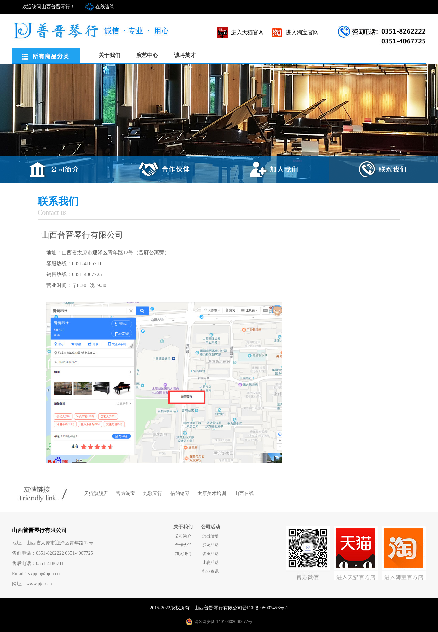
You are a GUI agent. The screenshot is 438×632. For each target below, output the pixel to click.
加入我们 (183, 553)
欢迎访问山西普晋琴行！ (48, 6)
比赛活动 (210, 562)
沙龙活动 (210, 544)
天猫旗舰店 (96, 493)
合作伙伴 (183, 544)
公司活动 (210, 526)
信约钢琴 (180, 493)
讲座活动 (210, 553)
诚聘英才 (185, 55)
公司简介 (183, 535)
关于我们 (109, 55)
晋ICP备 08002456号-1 (265, 607)
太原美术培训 (212, 493)
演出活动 (210, 535)
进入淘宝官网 (302, 32)
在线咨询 (105, 6)
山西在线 (244, 493)
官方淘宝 (126, 493)
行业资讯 (210, 571)
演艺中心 (147, 55)
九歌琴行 (153, 493)
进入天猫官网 (247, 32)
